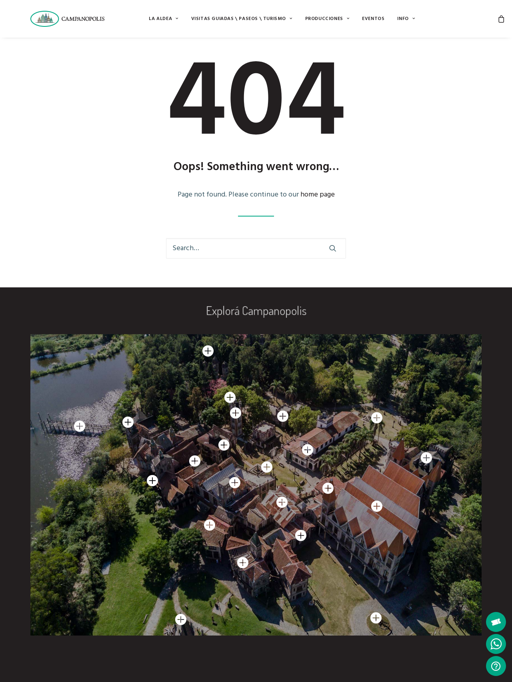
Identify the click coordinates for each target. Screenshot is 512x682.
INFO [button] (406, 19)
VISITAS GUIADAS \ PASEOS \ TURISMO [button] (241, 19)
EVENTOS (373, 19)
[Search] (256, 248)
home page (317, 195)
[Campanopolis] (77, 19)
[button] (333, 248)
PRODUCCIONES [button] (327, 19)
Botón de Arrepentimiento (192, 666)
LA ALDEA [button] (163, 19)
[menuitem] (163, 19)
